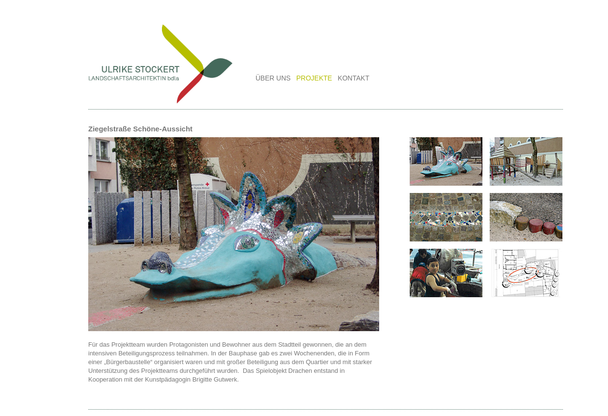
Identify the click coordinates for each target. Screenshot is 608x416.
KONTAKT (353, 78)
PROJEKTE (314, 78)
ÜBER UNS (273, 78)
